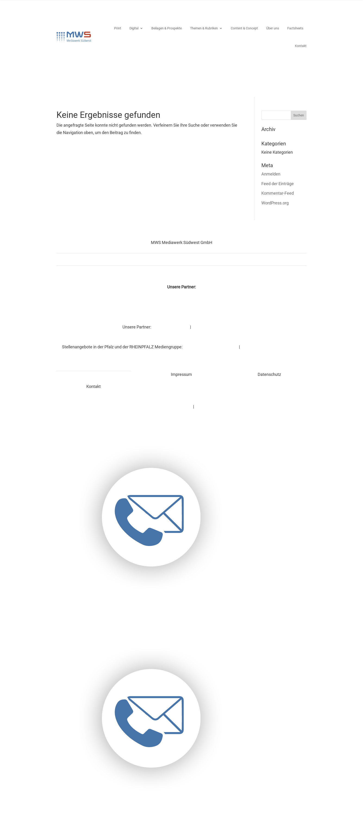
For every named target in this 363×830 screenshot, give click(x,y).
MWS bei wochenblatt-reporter (226, 405)
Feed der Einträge (277, 182)
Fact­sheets (295, 27)
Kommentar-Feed (277, 191)
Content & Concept (244, 27)
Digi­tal (133, 27)
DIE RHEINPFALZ (93, 305)
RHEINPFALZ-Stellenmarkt (209, 345)
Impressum (144, 405)
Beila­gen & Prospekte (166, 27)
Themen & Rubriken (204, 27)
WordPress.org (275, 201)
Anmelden (270, 172)
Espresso (269, 305)
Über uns (272, 27)
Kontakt (301, 45)
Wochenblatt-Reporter (181, 305)
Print (117, 27)
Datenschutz (176, 405)
